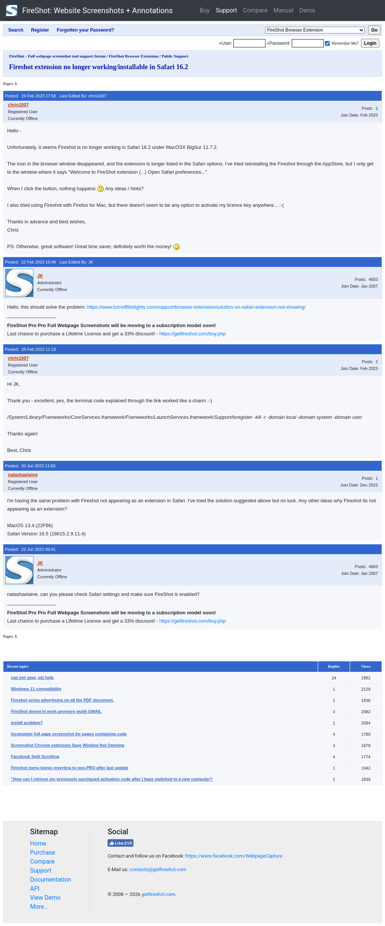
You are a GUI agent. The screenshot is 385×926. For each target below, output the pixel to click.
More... (39, 906)
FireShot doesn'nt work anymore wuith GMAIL (56, 711)
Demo (307, 10)
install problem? (27, 722)
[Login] (249, 43)
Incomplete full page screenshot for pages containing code (69, 734)
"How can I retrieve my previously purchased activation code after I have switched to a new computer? (111, 779)
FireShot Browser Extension (133, 56)
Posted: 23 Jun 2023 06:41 (30, 549)
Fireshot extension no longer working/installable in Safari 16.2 (98, 67)
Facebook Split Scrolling (35, 756)
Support (226, 10)
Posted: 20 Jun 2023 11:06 (30, 466)
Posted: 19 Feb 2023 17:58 (30, 96)
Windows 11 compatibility (36, 689)
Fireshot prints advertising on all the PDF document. (62, 700)
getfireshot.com (158, 894)
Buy (205, 10)
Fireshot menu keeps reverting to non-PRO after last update (69, 767)
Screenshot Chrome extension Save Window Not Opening (67, 745)
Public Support (175, 56)
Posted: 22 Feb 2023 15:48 (30, 262)
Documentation (50, 879)
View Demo (45, 897)
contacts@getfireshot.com (157, 869)
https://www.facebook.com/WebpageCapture (233, 856)
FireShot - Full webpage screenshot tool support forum (57, 56)
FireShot (89, 10)
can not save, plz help (32, 677)
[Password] (308, 43)
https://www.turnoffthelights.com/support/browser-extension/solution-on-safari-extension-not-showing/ (196, 307)
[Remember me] (327, 43)
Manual (283, 10)
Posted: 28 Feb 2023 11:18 (30, 349)
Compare (255, 10)
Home (38, 843)
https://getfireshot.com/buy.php (192, 333)
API (34, 888)
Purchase (42, 852)
